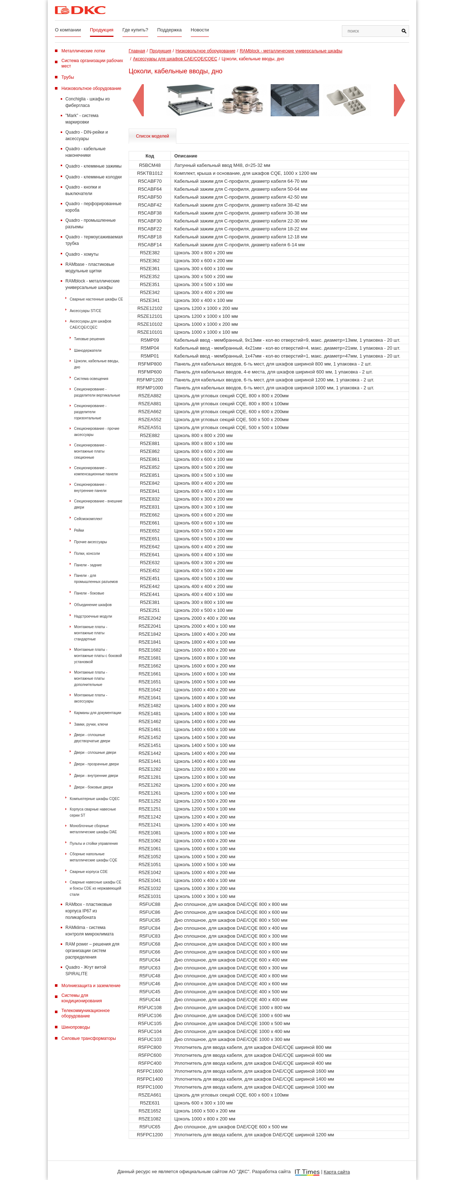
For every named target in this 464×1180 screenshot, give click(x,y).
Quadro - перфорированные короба (93, 207)
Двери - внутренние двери (96, 776)
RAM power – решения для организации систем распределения (92, 951)
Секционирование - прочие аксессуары (96, 432)
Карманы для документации (97, 713)
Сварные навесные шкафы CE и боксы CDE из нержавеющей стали (95, 888)
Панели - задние (88, 565)
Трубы (67, 77)
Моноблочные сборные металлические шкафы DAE (93, 829)
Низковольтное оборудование (91, 88)
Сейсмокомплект (88, 519)
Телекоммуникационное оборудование (85, 1013)
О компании (68, 30)
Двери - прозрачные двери (96, 764)
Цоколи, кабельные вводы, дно (96, 364)
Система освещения (91, 379)
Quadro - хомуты (82, 254)
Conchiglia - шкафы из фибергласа (87, 102)
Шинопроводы (75, 1027)
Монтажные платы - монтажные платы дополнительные (90, 678)
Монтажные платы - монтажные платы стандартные (90, 633)
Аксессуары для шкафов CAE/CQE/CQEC (90, 324)
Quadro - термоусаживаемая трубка (94, 240)
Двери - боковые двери (93, 787)
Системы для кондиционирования (81, 998)
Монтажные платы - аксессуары (90, 698)
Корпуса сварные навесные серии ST (93, 812)
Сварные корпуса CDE (89, 872)
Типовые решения (89, 339)
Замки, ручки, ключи (91, 724)
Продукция (101, 30)
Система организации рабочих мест (92, 63)
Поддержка (169, 30)
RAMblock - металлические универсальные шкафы (92, 284)
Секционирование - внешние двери (98, 504)
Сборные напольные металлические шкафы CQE (93, 857)
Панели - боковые (89, 593)
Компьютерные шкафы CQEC (95, 799)
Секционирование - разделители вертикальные (97, 392)
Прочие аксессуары (90, 542)
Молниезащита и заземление (90, 985)
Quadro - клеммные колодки (93, 177)
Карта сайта (337, 1172)
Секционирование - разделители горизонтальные (90, 412)
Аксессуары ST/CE (85, 311)
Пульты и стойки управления (94, 844)
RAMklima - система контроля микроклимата (89, 931)
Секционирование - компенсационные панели (96, 471)
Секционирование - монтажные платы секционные (90, 451)
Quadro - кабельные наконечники (85, 152)
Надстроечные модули (93, 616)
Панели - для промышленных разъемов (96, 579)
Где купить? (135, 30)
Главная (137, 50)
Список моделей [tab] (152, 136)
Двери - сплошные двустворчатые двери (92, 738)
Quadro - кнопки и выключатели (83, 190)
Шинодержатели (88, 351)
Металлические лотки (83, 50)
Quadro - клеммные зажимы (93, 166)
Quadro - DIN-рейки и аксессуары (86, 135)
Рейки (79, 530)
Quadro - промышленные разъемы (90, 223)
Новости (200, 30)
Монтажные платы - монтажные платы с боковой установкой (98, 656)
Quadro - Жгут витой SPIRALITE (85, 970)
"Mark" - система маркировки (82, 119)
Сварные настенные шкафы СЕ (96, 299)
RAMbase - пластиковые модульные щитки (89, 267)
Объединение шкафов (93, 605)
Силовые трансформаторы (88, 1038)
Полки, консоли (87, 554)
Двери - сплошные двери (95, 753)
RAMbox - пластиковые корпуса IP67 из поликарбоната (88, 911)
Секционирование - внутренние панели (90, 488)
